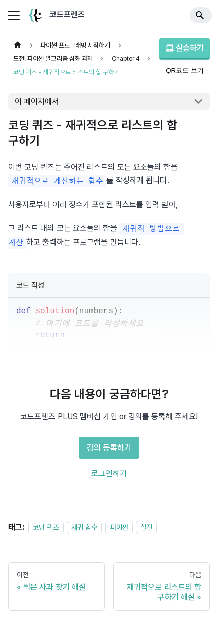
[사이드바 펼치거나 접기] (13, 15)
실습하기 (185, 48)
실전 (146, 527)
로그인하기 (109, 473)
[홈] (17, 45)
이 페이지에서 (37, 101)
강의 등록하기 (109, 448)
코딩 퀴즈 (46, 527)
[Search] (201, 15)
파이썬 (119, 527)
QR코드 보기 (185, 70)
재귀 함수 (84, 527)
